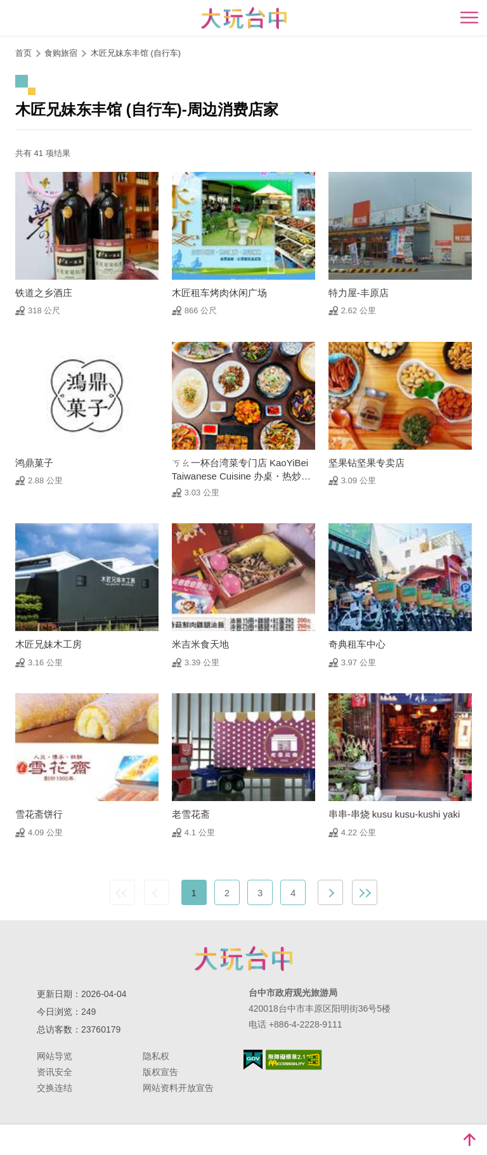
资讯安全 (54, 1072)
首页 (23, 53)
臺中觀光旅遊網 (244, 18)
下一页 (330, 892)
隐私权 (156, 1056)
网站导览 (54, 1056)
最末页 (364, 892)
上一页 (156, 892)
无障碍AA (294, 1060)
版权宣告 (160, 1072)
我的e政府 (253, 1059)
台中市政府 (243, 958)
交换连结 (54, 1088)
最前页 (122, 892)
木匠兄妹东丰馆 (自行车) (136, 53)
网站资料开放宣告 (178, 1088)
